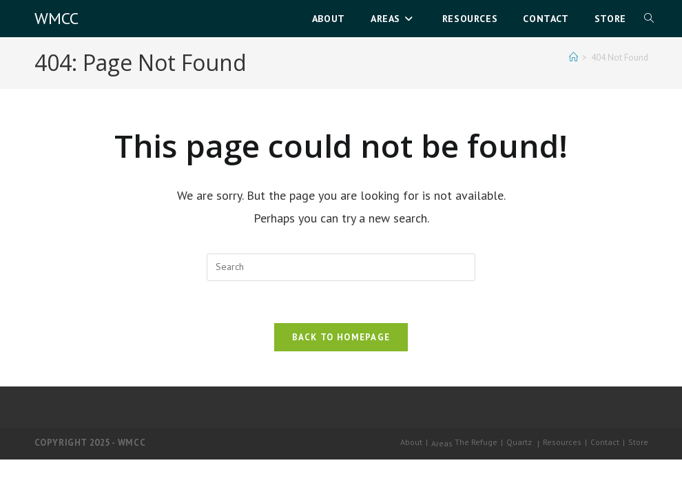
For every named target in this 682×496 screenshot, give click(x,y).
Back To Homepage (341, 337)
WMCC (56, 18)
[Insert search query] (341, 267)
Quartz (519, 442)
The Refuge (476, 442)
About (411, 442)
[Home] (573, 57)
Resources (562, 442)
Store (638, 442)
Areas (442, 443)
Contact (604, 442)
